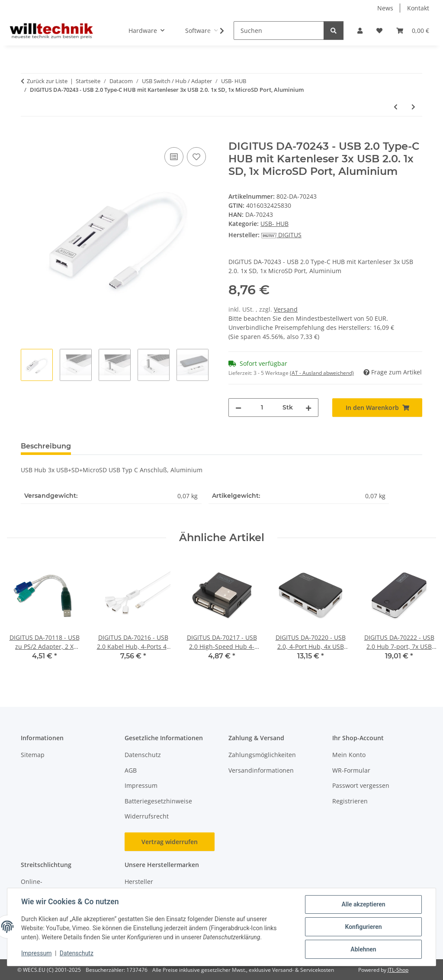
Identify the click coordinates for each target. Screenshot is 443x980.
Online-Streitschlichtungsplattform (60, 886)
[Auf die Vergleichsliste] (173, 156)
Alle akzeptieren (363, 904)
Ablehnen (363, 949)
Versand (286, 309)
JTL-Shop (398, 970)
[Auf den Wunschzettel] (196, 156)
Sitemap (33, 755)
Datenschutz (76, 953)
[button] (359, 30)
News (385, 8)
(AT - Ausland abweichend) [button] (322, 373)
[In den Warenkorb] (28, 135)
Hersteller (139, 881)
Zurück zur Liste (47, 81)
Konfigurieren (363, 926)
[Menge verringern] (238, 407)
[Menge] (261, 407)
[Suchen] (279, 30)
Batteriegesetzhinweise (158, 801)
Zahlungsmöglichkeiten (262, 755)
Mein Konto (349, 755)
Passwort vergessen (360, 785)
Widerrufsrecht (147, 816)
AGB (131, 770)
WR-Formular (351, 770)
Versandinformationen (261, 770)
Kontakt (418, 8)
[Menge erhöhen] (308, 407)
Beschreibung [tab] (46, 446)
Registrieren (350, 801)
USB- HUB (274, 223)
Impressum (36, 953)
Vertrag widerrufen (169, 842)
